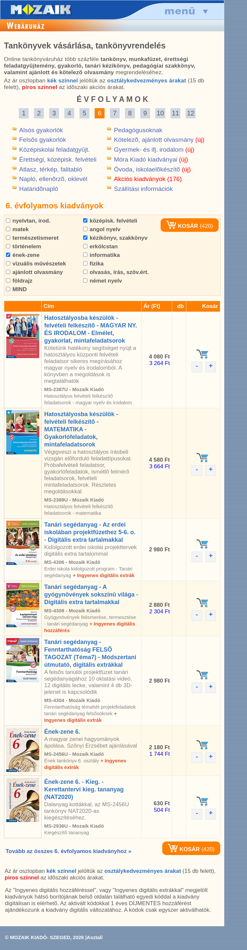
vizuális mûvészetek (36, 263)
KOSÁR (182, 226)
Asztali (95, 937)
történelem (23, 246)
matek (17, 229)
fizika (93, 263)
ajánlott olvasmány (34, 272)
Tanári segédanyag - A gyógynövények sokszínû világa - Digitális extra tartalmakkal (91, 594)
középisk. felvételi (110, 221)
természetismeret (32, 238)
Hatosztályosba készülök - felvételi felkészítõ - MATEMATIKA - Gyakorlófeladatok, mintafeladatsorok (81, 429)
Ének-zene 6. (62, 731)
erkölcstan (100, 246)
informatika (101, 255)
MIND (16, 289)
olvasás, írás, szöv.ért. (116, 272)
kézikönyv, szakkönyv (115, 238)
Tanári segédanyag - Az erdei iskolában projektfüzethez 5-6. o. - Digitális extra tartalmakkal (90, 532)
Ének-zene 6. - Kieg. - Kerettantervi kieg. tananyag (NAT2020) (84, 789)
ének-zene (23, 255)
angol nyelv (101, 229)
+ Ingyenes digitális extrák (103, 575)
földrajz (19, 281)
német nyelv (102, 281)
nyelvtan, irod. (28, 221)
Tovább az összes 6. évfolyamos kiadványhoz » (68, 851)
